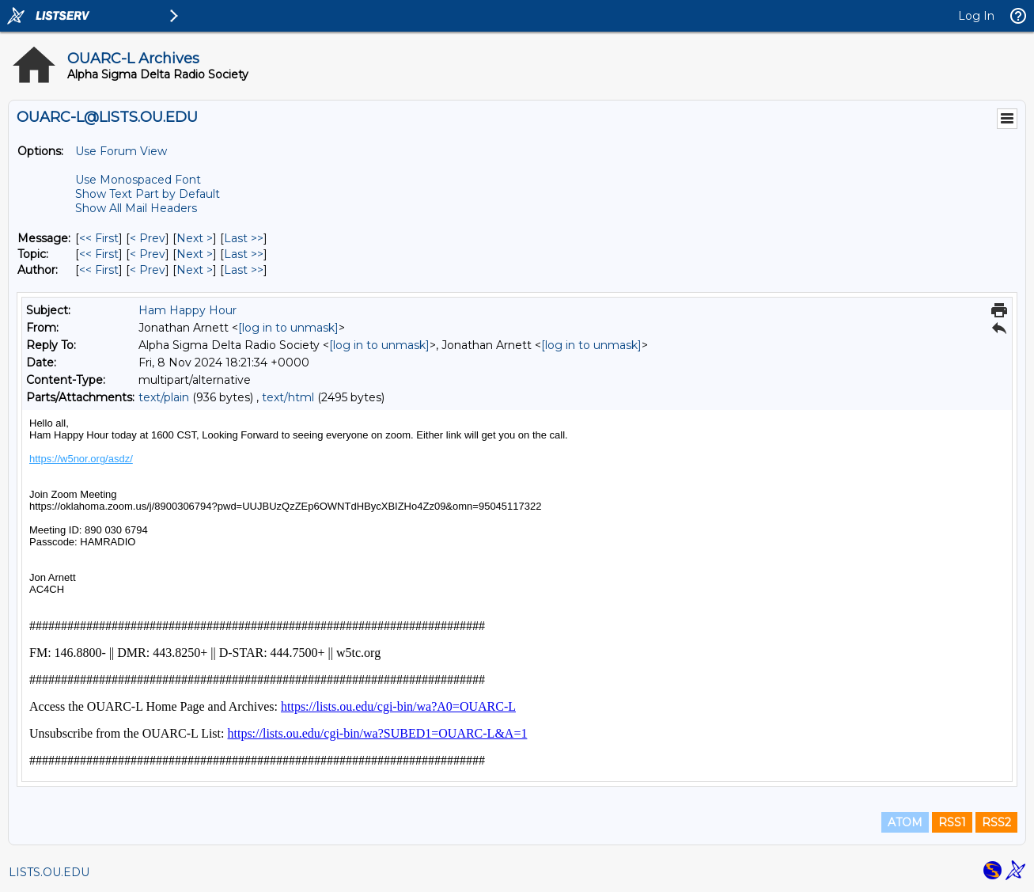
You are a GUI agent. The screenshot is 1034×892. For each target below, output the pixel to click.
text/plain (163, 397)
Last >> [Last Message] (243, 238)
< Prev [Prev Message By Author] (147, 270)
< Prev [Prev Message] (147, 238)
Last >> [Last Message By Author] (243, 270)
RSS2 (996, 822)
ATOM (905, 822)
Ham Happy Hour (187, 310)
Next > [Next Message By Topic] (194, 254)
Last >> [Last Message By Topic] (243, 254)
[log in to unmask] (288, 328)
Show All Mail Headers (136, 208)
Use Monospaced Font (138, 180)
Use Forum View (121, 151)
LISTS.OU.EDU (49, 872)
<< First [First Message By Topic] (99, 254)
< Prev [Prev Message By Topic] (147, 254)
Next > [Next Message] (194, 238)
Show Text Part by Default (147, 194)
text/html (288, 397)
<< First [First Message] (99, 238)
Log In (976, 16)
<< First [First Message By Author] (99, 270)
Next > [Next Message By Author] (194, 270)
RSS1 (952, 822)
